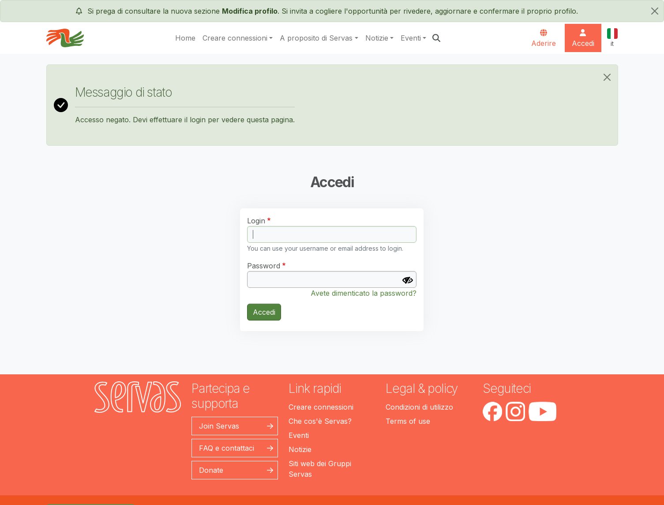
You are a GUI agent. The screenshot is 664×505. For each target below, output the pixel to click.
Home (185, 38)
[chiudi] (654, 11)
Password (263, 265)
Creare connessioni (235, 38)
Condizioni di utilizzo (419, 407)
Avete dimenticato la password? (363, 293)
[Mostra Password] (407, 280)
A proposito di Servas (316, 38)
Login (256, 220)
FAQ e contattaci (226, 448)
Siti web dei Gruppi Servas (320, 469)
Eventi (411, 38)
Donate (211, 470)
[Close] (607, 77)
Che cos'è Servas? (320, 421)
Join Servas (219, 426)
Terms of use (408, 421)
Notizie (376, 38)
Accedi (264, 312)
